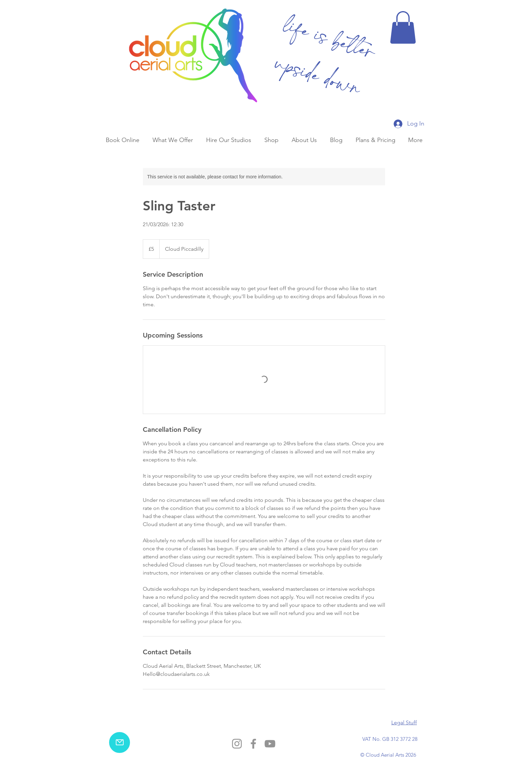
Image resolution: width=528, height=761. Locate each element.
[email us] (119, 742)
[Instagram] (236, 743)
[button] (403, 27)
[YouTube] (269, 743)
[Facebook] (253, 743)
